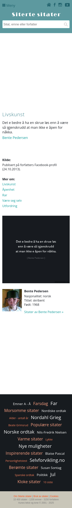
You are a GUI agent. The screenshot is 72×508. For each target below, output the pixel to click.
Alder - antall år (18, 418)
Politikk (42, 475)
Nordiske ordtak (53, 411)
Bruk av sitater (40, 496)
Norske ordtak (19, 432)
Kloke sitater (29, 481)
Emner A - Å (22, 404)
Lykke (49, 439)
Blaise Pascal (55, 453)
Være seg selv (12, 200)
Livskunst (9, 184)
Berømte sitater (23, 467)
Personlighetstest (16, 461)
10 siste (48, 482)
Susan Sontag (51, 467)
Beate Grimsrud (18, 425)
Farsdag (40, 403)
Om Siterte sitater (22, 496)
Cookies (54, 496)
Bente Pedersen (15, 137)
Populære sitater (46, 424)
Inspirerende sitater (24, 453)
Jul (52, 474)
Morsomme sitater (21, 410)
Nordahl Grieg (46, 417)
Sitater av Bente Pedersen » (43, 312)
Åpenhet (8, 189)
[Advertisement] (36, 71)
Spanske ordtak (24, 475)
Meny (8, 5)
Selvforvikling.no (47, 460)
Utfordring (9, 206)
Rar (4, 195)
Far (53, 403)
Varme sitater (30, 439)
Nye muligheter (35, 446)
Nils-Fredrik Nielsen (51, 432)
